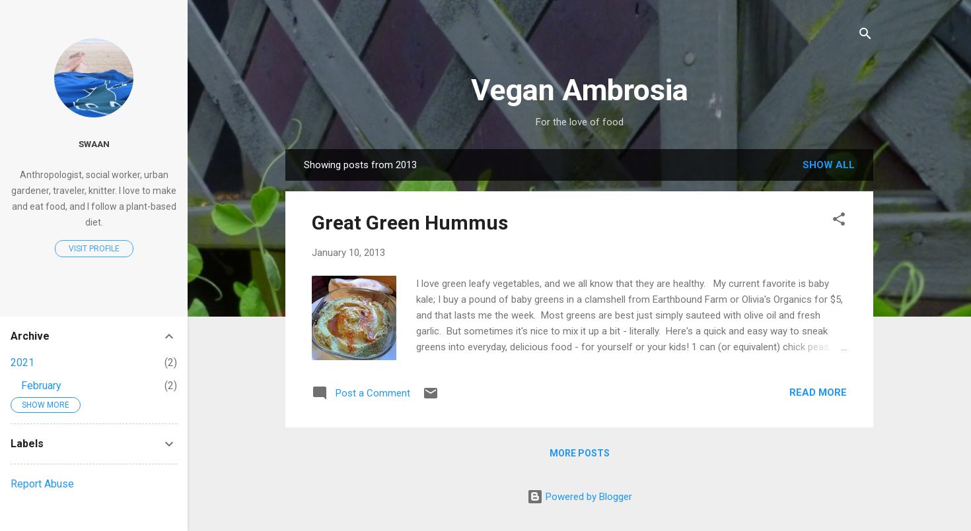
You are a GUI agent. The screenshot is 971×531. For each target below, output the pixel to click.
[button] (839, 221)
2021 (22, 362)
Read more (818, 392)
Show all (829, 165)
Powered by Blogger (579, 497)
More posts (580, 453)
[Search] (865, 36)
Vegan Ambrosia (579, 90)
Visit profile (94, 248)
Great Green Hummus (410, 222)
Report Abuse (42, 484)
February (41, 385)
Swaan (94, 144)
